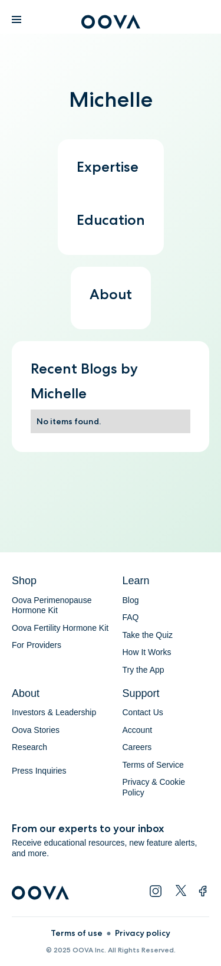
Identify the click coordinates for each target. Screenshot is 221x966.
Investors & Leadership (54, 712)
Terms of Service (153, 764)
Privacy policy (142, 933)
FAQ (131, 617)
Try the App (143, 669)
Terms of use (77, 933)
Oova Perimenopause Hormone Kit (53, 605)
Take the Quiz (148, 635)
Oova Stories (36, 730)
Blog (131, 600)
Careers (137, 747)
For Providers (36, 645)
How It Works (147, 652)
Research (29, 747)
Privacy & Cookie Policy (154, 787)
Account (138, 730)
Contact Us (143, 712)
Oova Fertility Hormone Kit (60, 628)
